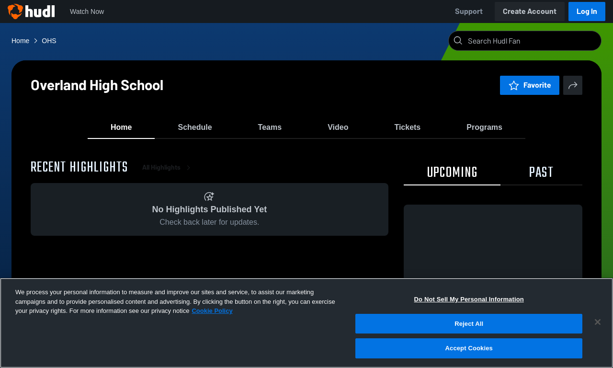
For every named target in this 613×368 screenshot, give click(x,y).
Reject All (468, 323)
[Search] (532, 40)
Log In (587, 11)
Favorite (529, 85)
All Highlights (168, 172)
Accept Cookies (469, 348)
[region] (306, 323)
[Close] (597, 322)
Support (469, 11)
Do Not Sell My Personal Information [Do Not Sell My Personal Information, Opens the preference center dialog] (469, 299)
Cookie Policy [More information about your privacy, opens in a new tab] (212, 310)
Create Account (529, 11)
